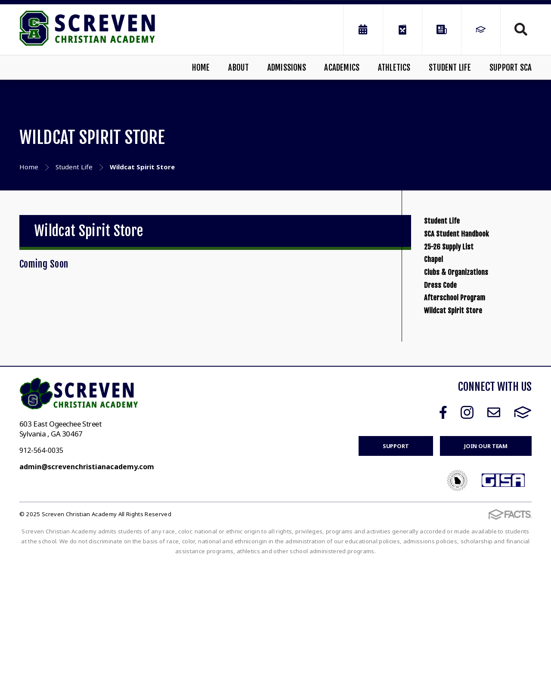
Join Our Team (486, 580)
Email (493, 546)
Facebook (443, 546)
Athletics (394, 67)
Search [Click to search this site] (520, 29)
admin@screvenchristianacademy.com (86, 601)
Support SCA (510, 67)
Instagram (467, 546)
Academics (341, 67)
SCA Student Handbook (477, 258)
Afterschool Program (473, 406)
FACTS (523, 546)
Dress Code (450, 377)
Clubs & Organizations (476, 347)
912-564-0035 (41, 584)
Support (396, 580)
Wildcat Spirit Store (470, 436)
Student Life (450, 67)
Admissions (286, 67)
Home (201, 67)
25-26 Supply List (464, 288)
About (238, 67)
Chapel (440, 318)
